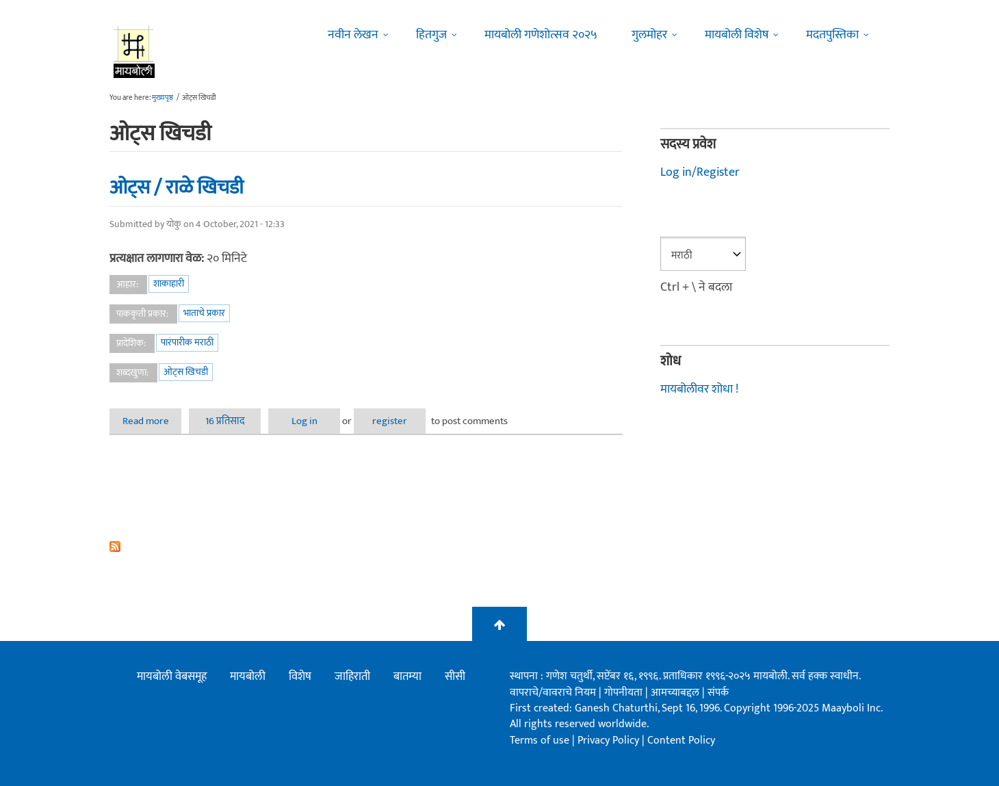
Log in (304, 421)
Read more (152, 421)
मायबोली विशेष (736, 35)
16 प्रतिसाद (225, 421)
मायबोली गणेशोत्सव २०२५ (540, 35)
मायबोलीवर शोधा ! (699, 389)
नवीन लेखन (353, 35)
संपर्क (718, 692)
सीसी (455, 676)
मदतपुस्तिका (832, 35)
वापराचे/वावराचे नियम (553, 692)
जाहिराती (352, 676)
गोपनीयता (624, 692)
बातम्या (407, 676)
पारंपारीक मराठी (187, 342)
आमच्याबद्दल (676, 692)
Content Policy (681, 740)
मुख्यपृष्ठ (162, 98)
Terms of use (539, 740)
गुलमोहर (649, 35)
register (389, 421)
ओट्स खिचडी (186, 372)
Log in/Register (700, 172)
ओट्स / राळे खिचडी (176, 187)
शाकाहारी (168, 283)
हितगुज (431, 35)
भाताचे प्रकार (204, 313)
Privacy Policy (610, 740)
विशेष (300, 676)
